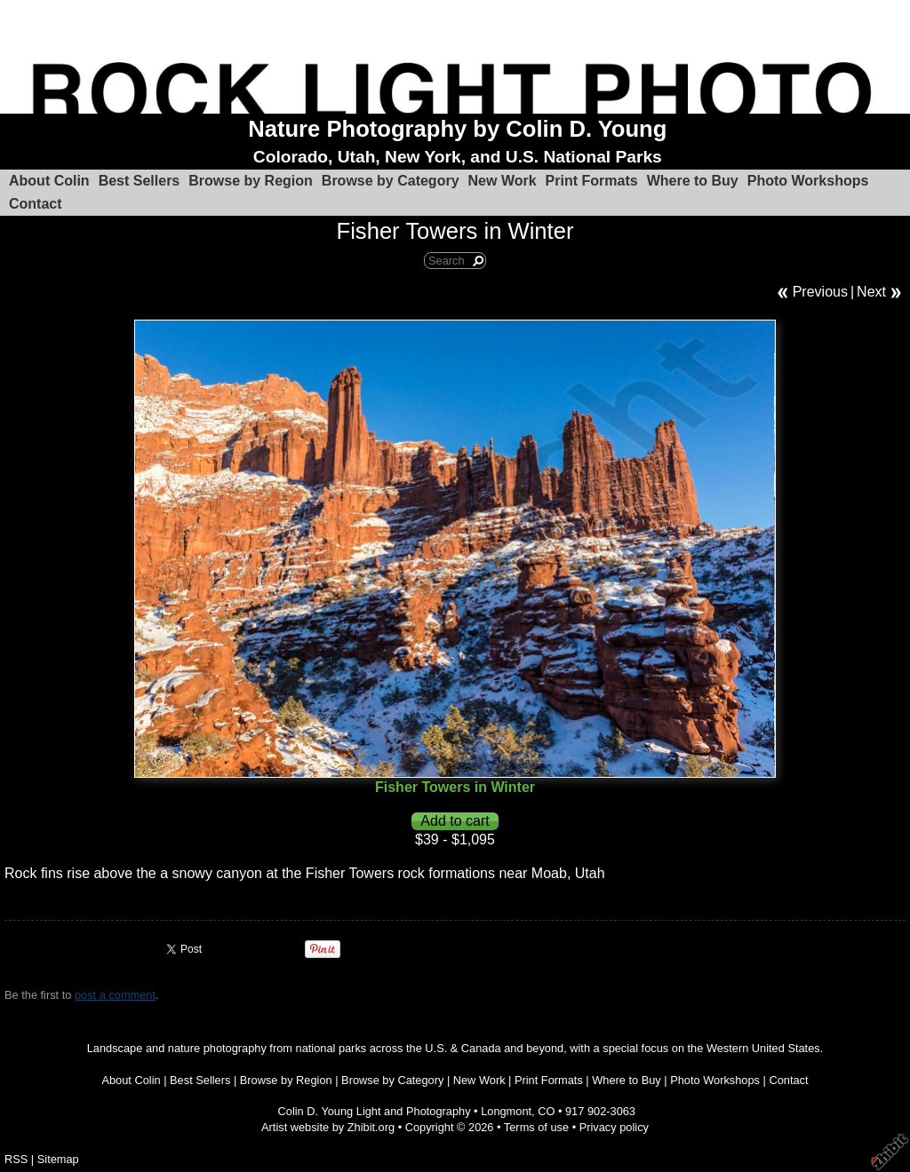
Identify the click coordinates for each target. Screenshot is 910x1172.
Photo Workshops (808, 180)
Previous (820, 291)
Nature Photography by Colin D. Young (457, 128)
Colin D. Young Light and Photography (374, 1111)
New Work (502, 180)
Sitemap (58, 1159)
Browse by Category (390, 180)
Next (871, 291)
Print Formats (592, 180)
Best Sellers (139, 180)
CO (546, 1111)
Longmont (506, 1111)
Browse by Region (250, 180)
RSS (16, 1159)
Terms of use (536, 1127)
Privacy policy (614, 1127)
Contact (35, 203)
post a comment (115, 995)
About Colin (49, 180)
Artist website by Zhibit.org (328, 1127)
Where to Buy (692, 180)
